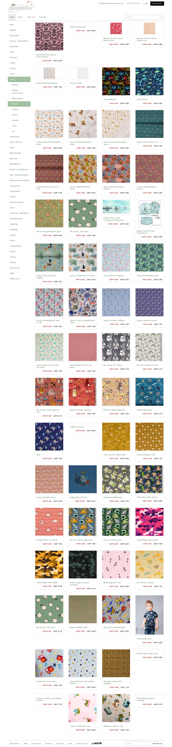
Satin (12, 207)
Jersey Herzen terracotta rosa (47, 188)
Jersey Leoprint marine (147, 320)
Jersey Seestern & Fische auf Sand (47, 366)
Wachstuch (15, 268)
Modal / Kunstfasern (19, 169)
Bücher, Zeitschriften (19, 41)
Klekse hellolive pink (79, 627)
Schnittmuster (16, 218)
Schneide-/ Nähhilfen (19, 213)
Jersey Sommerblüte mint (148, 275)
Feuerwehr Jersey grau (46, 681)
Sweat (12, 251)
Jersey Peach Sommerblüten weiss (82, 321)
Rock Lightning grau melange (145, 699)
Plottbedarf (15, 191)
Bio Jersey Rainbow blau (147, 365)
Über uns (31, 17)
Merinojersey (17, 98)
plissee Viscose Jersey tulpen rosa (146, 39)
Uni (13, 131)
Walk (12, 273)
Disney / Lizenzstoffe (17, 91)
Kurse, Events (16, 142)
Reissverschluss (17, 202)
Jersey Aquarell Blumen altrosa (113, 188)
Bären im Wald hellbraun (114, 410)
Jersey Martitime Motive (47, 83)
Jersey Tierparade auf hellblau (46, 276)
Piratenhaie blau (144, 638)
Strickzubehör (16, 246)
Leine (12, 147)
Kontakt (42, 17)
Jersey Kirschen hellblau (114, 320)
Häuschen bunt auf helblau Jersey (82, 682)
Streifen (15, 120)
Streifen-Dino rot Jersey (47, 540)
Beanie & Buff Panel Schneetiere (146, 232)
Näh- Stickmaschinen (19, 175)
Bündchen (14, 46)
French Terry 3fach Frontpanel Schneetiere (113, 219)
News (20, 17)
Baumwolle (14, 35)
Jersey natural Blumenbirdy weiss (48, 143)
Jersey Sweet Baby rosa (147, 653)
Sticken (13, 235)
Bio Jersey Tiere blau (79, 231)
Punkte (15, 109)
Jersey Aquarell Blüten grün (48, 231)
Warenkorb (157, 3)
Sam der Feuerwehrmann (114, 627)
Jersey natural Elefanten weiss (81, 143)
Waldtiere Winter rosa (113, 726)
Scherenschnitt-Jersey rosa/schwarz (46, 55)
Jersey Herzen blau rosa (147, 142)
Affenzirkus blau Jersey (147, 497)
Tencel (13, 257)
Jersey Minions (109, 99)
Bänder (13, 30)
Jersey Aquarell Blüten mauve (147, 188)
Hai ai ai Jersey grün (112, 540)
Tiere (14, 125)
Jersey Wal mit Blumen (113, 275)
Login (145, 3)
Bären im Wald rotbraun (80, 410)
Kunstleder (14, 136)
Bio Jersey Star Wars (112, 365)
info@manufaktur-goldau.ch (110, 3)
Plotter (13, 196)
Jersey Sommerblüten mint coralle (48, 321)
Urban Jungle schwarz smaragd (79, 583)
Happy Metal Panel (78, 497)
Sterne (15, 115)
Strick (12, 240)
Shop (12, 17)
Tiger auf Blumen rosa (80, 726)
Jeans (12, 74)
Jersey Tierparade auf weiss (82, 275)
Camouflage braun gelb (46, 582)
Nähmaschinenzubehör (20, 180)
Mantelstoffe (15, 153)
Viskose (13, 262)
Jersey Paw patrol (78, 27)
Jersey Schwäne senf (146, 454)
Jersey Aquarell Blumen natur (80, 188)
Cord (12, 52)
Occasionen (15, 186)
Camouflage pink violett (147, 540)
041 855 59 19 (133, 3)
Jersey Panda (76, 83)
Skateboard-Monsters (112, 497)
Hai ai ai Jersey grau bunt (81, 540)
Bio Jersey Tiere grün (45, 627)
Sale (12, 24)
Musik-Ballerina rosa (112, 582)
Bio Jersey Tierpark (145, 582)
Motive (15, 104)
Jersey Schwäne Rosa (46, 497)
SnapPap (14, 224)
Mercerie (13, 158)
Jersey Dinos (142, 99)
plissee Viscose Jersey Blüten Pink (113, 39)
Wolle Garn (15, 278)
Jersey (12, 79)
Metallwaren (15, 164)
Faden (12, 63)
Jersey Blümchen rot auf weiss (80, 366)
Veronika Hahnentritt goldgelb (112, 682)
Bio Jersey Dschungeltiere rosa (47, 411)
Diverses (13, 57)
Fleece (13, 68)
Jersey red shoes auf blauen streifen (49, 699)
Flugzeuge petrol (144, 410)
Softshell (14, 229)
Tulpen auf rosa (77, 427)
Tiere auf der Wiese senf (114, 454)
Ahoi (38, 454)
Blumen (15, 84)
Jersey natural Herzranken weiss (115, 143)
